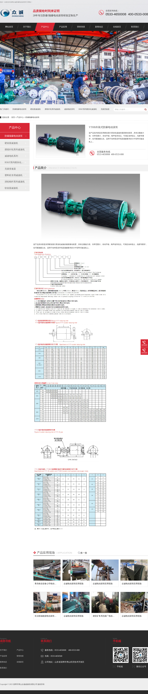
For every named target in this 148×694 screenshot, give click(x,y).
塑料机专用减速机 (13, 175)
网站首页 (9, 27)
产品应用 (63, 27)
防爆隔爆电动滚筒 (19, 109)
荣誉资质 (81, 27)
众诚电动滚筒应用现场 (73, 584)
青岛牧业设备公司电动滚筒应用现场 (50, 584)
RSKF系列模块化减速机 (88, 109)
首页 (13, 117)
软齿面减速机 (11, 188)
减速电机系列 (69, 109)
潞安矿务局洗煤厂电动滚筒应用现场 (108, 616)
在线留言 (117, 27)
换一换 (82, 553)
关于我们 (27, 27)
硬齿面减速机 (35, 109)
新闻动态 (99, 27)
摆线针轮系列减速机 (52, 109)
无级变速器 (105, 109)
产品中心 (45, 27)
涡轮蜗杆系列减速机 (15, 181)
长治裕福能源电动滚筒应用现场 (48, 616)
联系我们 (135, 27)
